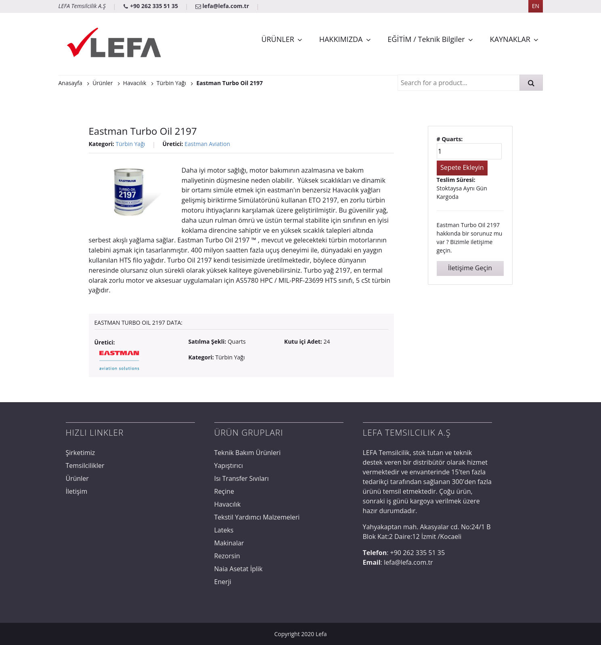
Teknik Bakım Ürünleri (247, 452)
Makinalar (229, 543)
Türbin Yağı (130, 144)
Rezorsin (227, 555)
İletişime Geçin (470, 267)
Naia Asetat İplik (238, 568)
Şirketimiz (80, 452)
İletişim (77, 491)
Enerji (222, 581)
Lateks (224, 530)
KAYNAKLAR (510, 39)
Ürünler (77, 478)
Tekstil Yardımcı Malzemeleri (257, 517)
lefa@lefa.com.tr (223, 6)
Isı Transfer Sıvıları (241, 478)
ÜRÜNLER (277, 39)
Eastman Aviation (207, 144)
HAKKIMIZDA (341, 39)
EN (535, 6)
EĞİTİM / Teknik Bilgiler (426, 39)
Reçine (224, 491)
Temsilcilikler (85, 465)
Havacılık (227, 504)
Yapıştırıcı (228, 465)
